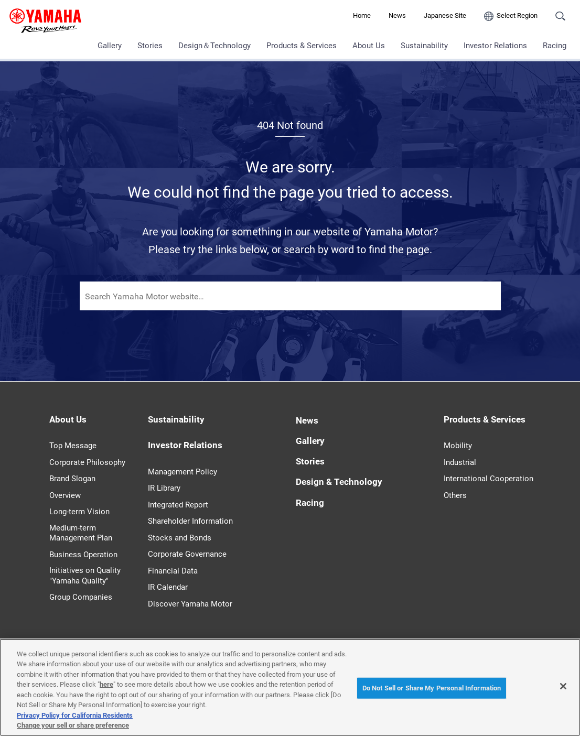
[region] (290, 687)
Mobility (458, 445)
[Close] (563, 686)
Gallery (110, 45)
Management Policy (182, 472)
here (106, 684)
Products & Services (301, 45)
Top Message (72, 445)
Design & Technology (339, 482)
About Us (368, 45)
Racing (554, 45)
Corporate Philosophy (87, 462)
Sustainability (424, 45)
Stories (150, 45)
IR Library (164, 488)
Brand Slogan (72, 478)
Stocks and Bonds (179, 538)
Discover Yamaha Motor (190, 604)
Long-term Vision (79, 511)
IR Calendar (168, 587)
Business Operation (83, 554)
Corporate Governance (187, 554)
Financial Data (173, 571)
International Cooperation (488, 478)
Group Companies (80, 597)
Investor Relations (495, 45)
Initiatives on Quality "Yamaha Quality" (85, 576)
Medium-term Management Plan (80, 533)
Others (455, 495)
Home (362, 15)
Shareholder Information (190, 521)
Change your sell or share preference (73, 725)
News (397, 15)
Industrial (460, 462)
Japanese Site (445, 15)
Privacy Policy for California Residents (75, 715)
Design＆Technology (214, 45)
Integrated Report (178, 505)
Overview (65, 495)
